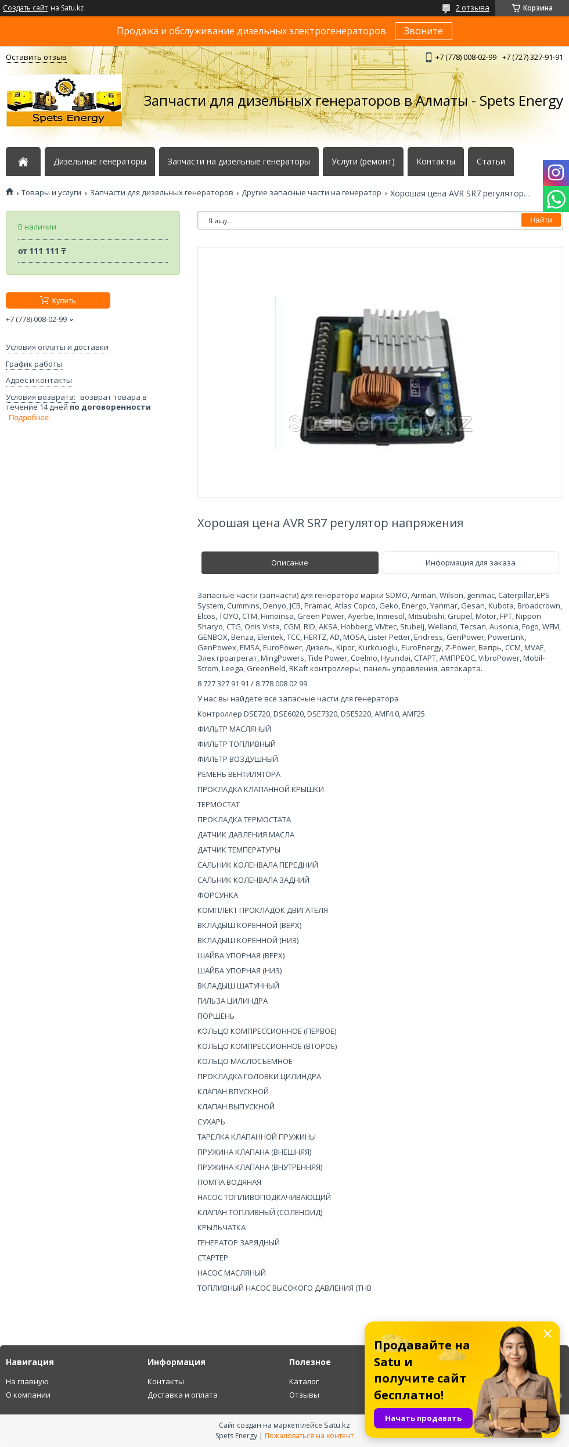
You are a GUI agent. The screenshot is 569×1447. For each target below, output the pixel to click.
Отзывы (304, 1394)
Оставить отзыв (36, 57)
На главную (27, 1381)
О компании (28, 1394)
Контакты (435, 161)
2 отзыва (472, 7)
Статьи (491, 161)
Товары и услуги (51, 193)
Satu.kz (337, 1425)
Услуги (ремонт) (363, 161)
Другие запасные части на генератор (311, 193)
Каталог (304, 1381)
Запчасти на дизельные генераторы (239, 161)
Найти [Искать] (541, 220)
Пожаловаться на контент (309, 1436)
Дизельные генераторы (99, 161)
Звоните (423, 30)
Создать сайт (25, 8)
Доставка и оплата (182, 1394)
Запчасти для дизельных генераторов (161, 193)
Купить (63, 300)
